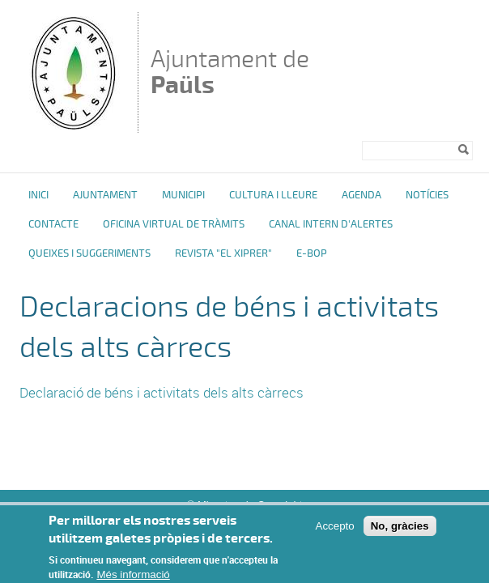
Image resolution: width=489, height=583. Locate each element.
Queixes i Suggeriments (89, 253)
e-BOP (311, 253)
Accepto (335, 533)
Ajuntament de (230, 72)
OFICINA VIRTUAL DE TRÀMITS (173, 224)
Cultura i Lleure (273, 195)
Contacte (53, 224)
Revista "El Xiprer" (223, 253)
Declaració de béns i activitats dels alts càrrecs (161, 392)
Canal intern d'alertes (331, 224)
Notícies (427, 195)
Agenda (361, 195)
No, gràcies (400, 533)
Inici (38, 195)
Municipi (183, 195)
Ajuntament (105, 195)
